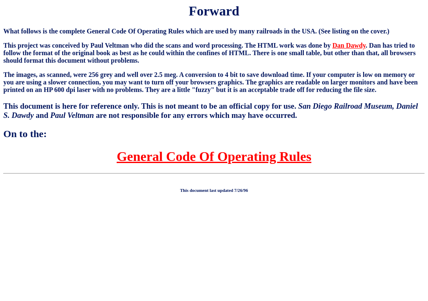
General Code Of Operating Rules (214, 156)
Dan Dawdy (349, 45)
